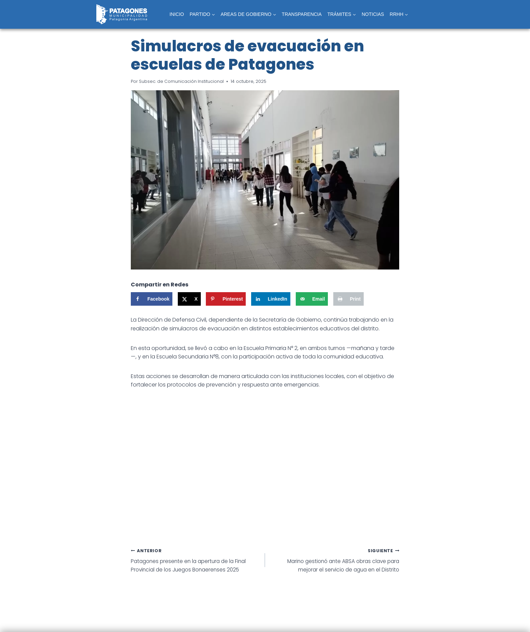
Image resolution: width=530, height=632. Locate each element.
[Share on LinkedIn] (270, 299)
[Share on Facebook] (151, 299)
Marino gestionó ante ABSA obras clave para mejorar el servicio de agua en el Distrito (334, 560)
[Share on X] (189, 299)
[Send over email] (312, 299)
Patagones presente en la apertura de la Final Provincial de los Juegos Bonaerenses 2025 (195, 560)
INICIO (176, 14)
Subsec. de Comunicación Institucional (182, 81)
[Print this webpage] (348, 299)
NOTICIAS (373, 14)
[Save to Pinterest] (226, 299)
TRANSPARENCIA (302, 14)
